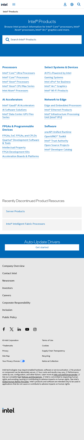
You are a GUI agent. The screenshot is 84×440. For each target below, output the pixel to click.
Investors (7, 288)
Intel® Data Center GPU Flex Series (18, 116)
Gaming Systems (53, 77)
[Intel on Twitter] (11, 330)
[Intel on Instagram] (35, 330)
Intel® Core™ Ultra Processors (18, 73)
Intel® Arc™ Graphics (55, 86)
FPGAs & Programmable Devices (18, 128)
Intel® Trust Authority (56, 140)
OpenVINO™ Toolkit (55, 136)
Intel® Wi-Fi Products (56, 90)
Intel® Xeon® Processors (15, 81)
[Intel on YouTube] (27, 330)
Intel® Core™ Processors (15, 77)
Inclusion (7, 310)
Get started (42, 247)
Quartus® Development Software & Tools (20, 141)
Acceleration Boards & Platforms (20, 156)
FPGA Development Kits (16, 151)
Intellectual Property (14, 147)
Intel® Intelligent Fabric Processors (25, 223)
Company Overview (13, 266)
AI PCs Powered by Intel (57, 73)
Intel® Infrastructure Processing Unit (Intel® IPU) (61, 116)
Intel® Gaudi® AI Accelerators (18, 105)
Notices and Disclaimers (32, 377)
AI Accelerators (12, 99)
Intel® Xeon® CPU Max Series (18, 86)
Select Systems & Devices (61, 67)
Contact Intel (9, 273)
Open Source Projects (56, 145)
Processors (9, 67)
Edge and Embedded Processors (62, 105)
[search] (7, 40)
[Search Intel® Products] (42, 39)
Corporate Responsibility (16, 302)
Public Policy (9, 317)
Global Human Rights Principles (15, 381)
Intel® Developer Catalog (58, 149)
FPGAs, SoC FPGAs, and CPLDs (19, 135)
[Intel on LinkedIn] (19, 330)
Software (50, 126)
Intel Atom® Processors (15, 90)
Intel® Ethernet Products (58, 109)
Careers (6, 295)
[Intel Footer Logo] (8, 410)
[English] (72, 4)
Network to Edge (55, 99)
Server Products (15, 211)
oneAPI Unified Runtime (57, 132)
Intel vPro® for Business (57, 81)
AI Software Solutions (14, 109)
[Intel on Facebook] (3, 330)
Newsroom (8, 280)
